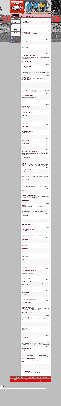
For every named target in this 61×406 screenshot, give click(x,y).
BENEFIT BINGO (24, 21)
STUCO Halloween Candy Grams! (27, 95)
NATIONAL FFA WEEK (25, 46)
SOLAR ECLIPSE (25, 41)
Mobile (36, 379)
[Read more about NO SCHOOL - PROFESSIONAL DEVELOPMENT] (47, 53)
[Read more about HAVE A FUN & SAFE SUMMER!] (47, 227)
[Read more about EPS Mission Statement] (47, 369)
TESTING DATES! (25, 248)
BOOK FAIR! (24, 259)
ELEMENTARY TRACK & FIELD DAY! (28, 229)
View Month (18, 18)
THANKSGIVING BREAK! (26, 302)
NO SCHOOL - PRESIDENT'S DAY (27, 66)
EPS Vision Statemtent (26, 371)
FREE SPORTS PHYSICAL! (26, 348)
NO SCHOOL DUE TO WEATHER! (27, 131)
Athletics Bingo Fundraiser (26, 32)
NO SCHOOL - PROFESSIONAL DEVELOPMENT (30, 50)
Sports (12, 16)
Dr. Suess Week (24, 254)
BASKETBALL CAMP (25, 77)
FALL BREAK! (24, 328)
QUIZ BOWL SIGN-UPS (26, 157)
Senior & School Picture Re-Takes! (28, 307)
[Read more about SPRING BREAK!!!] (47, 129)
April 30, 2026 (15, 21)
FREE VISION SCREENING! (26, 281)
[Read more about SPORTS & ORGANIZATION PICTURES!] (47, 279)
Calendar (32, 16)
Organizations (17, 16)
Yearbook (21, 16)
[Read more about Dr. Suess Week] (47, 257)
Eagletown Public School (17, 6)
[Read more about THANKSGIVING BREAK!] (47, 305)
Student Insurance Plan (26, 140)
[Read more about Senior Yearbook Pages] (47, 75)
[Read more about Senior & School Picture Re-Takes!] (47, 310)
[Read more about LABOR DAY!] (47, 356)
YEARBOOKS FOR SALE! (26, 169)
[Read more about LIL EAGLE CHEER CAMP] (47, 64)
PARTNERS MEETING (25, 190)
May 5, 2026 (15, 32)
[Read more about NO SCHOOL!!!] (47, 138)
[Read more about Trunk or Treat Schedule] (47, 188)
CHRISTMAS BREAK (25, 292)
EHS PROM (24, 82)
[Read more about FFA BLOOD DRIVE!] (47, 203)
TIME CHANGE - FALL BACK (27, 312)
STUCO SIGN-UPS (25, 163)
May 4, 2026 (15, 28)
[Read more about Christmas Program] (47, 300)
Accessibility (28, 379)
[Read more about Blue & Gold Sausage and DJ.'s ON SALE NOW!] (47, 155)
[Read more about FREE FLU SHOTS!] (47, 346)
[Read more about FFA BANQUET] (47, 104)
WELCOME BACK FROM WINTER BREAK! (29, 287)
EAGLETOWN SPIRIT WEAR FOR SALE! (29, 195)
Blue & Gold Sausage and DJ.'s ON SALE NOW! (30, 151)
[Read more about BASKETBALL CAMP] (47, 80)
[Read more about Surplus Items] (47, 213)
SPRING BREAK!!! (25, 126)
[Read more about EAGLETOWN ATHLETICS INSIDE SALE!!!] (47, 93)
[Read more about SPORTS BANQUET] (47, 113)
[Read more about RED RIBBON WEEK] (47, 326)
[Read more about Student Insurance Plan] (47, 144)
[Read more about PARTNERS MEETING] (47, 193)
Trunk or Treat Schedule (26, 185)
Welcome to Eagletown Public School (28, 358)
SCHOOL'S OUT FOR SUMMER (27, 244)
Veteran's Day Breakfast (26, 317)
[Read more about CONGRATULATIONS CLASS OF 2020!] (47, 177)
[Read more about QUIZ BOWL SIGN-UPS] (47, 161)
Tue (11, 32)
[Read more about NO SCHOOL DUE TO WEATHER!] (47, 133)
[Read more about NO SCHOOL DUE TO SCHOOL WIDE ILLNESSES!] (47, 59)
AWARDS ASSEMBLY (25, 239)
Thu (11, 21)
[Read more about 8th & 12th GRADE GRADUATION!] (47, 237)
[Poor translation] (3, 387)
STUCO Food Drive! (25, 179)
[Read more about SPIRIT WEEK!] (47, 268)
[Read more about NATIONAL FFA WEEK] (47, 48)
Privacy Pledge (32, 379)
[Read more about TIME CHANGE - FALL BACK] (47, 315)
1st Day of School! (25, 146)
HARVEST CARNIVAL (25, 337)
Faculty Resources (27, 16)
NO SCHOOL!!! (24, 135)
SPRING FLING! (24, 115)
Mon (11, 28)
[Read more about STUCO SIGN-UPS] (47, 167)
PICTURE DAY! (24, 205)
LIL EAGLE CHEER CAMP (26, 61)
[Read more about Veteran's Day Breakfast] (47, 320)
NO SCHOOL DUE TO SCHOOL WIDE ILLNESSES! (30, 55)
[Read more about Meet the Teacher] (47, 222)
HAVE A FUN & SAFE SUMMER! (27, 224)
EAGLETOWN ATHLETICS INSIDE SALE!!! (29, 89)
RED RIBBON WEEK (25, 322)
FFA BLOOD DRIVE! (25, 200)
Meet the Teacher (25, 220)
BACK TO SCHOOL (25, 215)
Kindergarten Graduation (26, 106)
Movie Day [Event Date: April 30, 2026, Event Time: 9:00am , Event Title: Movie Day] (15, 22)
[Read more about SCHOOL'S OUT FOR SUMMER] (47, 246)
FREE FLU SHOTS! (25, 342)
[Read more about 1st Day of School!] (47, 149)
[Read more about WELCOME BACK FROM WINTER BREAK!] (47, 290)
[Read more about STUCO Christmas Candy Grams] (47, 30)
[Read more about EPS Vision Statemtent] (47, 373)
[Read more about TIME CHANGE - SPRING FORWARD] (47, 124)
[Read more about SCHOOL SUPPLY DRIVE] (47, 39)
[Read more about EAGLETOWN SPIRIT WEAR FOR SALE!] (47, 198)
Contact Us (36, 16)
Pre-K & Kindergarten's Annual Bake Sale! (29, 270)
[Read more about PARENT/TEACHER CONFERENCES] (47, 335)
